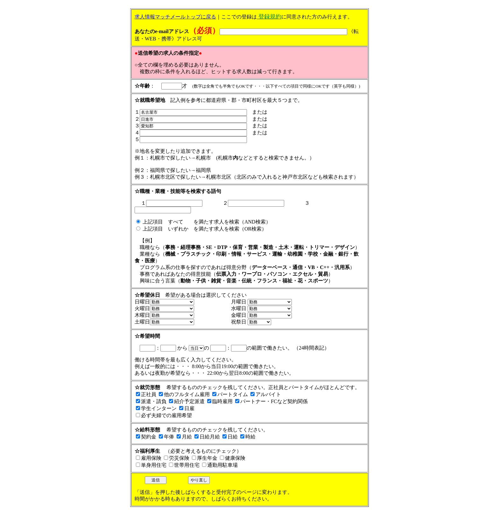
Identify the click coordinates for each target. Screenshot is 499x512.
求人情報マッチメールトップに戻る (175, 16)
